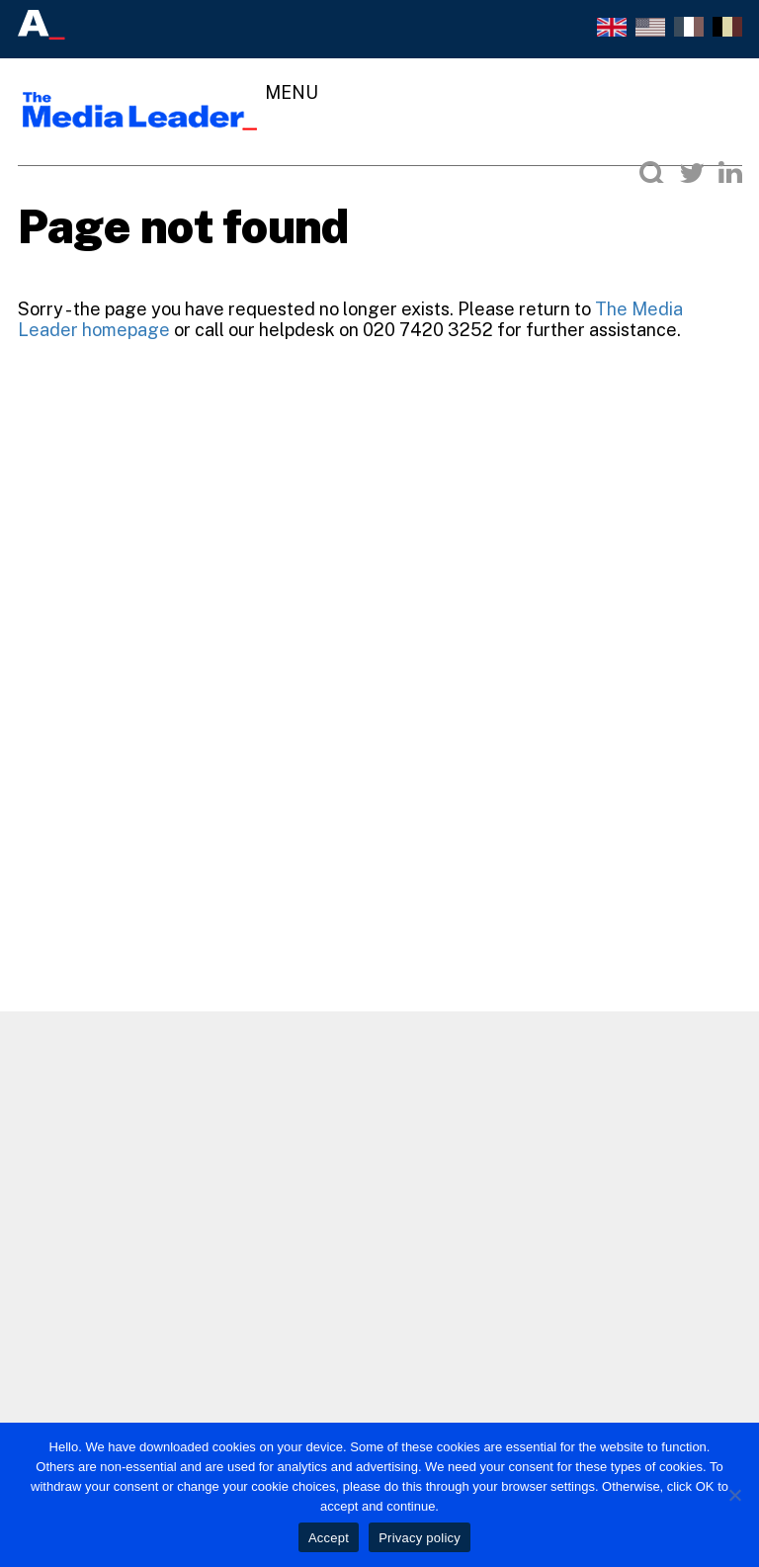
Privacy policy (420, 1537)
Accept (328, 1537)
